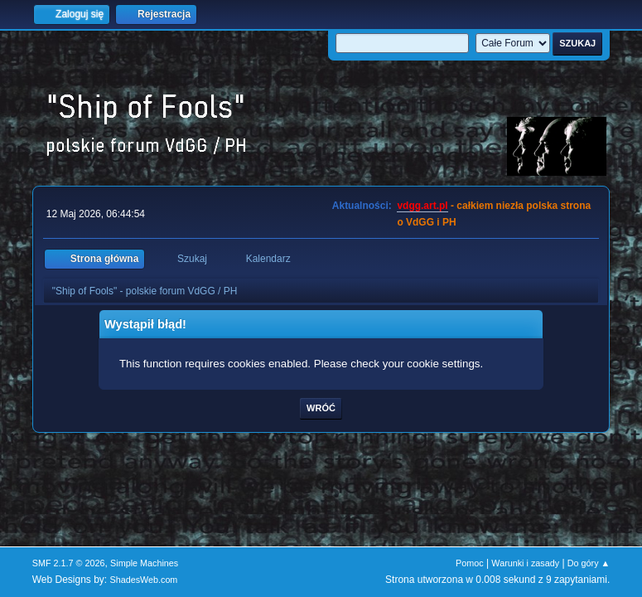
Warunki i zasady (525, 563)
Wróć (321, 408)
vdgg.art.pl (422, 205)
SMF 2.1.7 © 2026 (68, 563)
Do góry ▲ (588, 563)
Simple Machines (144, 563)
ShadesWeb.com (143, 580)
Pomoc (470, 563)
